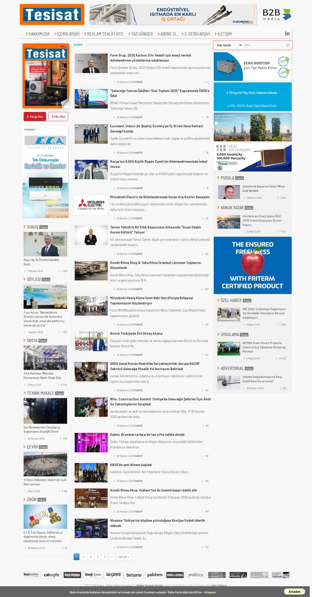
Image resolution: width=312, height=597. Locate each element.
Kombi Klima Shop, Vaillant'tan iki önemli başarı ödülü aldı (153, 490)
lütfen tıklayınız (219, 585)
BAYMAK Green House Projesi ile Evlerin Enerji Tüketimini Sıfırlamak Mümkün (264, 347)
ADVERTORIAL (235, 368)
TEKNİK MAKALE (43, 393)
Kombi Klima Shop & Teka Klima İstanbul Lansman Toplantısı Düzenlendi (155, 265)
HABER (138, 81)
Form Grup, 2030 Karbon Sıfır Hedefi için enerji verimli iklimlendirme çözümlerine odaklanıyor (150, 57)
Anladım (295, 591)
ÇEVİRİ (35, 446)
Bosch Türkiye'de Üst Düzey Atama (136, 333)
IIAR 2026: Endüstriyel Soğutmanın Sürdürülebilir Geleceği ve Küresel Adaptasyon (264, 313)
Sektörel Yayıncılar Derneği (150, 585)
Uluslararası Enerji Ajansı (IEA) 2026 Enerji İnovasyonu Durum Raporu (262, 220)
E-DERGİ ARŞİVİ (195, 33)
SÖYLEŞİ (36, 279)
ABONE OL (166, 33)
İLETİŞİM (222, 33)
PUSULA (230, 177)
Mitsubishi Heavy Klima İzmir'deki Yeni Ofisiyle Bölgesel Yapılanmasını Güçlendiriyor (151, 300)
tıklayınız (210, 592)
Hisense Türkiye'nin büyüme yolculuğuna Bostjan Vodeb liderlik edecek (157, 522)
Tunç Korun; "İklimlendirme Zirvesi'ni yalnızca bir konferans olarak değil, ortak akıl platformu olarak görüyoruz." (44, 319)
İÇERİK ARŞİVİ (66, 33)
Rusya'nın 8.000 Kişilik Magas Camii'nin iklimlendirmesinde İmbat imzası (159, 163)
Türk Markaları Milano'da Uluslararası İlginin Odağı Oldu (42, 376)
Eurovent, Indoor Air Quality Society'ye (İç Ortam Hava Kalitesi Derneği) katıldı (156, 128)
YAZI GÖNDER (140, 33)
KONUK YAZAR (234, 207)
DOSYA (34, 340)
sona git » (123, 556)
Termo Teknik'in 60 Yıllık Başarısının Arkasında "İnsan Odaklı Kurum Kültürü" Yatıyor (155, 229)
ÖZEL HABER (234, 300)
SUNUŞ (35, 226)
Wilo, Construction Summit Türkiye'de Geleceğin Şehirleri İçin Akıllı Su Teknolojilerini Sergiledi (160, 401)
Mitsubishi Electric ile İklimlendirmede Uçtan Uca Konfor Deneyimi (160, 197)
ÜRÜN (34, 499)
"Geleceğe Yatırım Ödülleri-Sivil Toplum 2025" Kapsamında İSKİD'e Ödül (159, 93)
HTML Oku (58, 116)
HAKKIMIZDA (37, 33)
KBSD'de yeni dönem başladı (131, 464)
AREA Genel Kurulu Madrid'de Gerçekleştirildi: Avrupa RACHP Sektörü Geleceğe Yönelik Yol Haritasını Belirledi (155, 366)
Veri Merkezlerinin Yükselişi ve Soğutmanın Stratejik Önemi (42, 430)
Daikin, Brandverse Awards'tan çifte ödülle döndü (147, 434)
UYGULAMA (232, 334)
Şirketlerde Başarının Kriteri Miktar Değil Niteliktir (264, 189)
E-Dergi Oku (35, 116)
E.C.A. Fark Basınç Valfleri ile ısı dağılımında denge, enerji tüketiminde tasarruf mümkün (43, 537)
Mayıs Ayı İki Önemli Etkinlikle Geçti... (41, 262)
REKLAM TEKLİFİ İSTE (103, 33)
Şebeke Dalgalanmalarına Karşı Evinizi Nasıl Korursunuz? (262, 379)
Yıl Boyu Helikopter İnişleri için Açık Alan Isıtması (45, 482)
